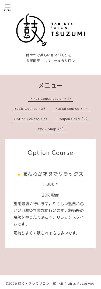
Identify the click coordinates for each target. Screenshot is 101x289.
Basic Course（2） (31, 108)
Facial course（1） (72, 108)
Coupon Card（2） (73, 119)
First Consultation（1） (51, 98)
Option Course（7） (31, 119)
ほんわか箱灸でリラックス (53, 174)
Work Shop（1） (51, 129)
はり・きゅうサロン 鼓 (37, 283)
